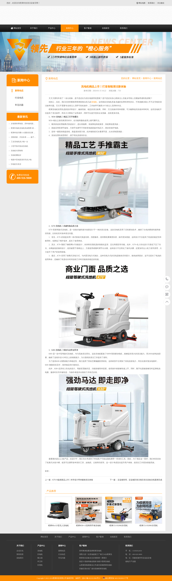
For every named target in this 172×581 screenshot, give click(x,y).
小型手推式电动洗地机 (19, 146)
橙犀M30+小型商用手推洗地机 (88, 526)
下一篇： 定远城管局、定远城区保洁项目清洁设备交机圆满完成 (136, 480)
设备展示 (20, 558)
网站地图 (142, 3)
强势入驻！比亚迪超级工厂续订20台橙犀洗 (95, 554)
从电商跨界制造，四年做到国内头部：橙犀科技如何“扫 (32, 124)
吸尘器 (40, 558)
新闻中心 (69, 28)
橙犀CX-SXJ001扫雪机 (148, 526)
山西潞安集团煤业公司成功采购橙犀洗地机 (95, 565)
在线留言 (105, 28)
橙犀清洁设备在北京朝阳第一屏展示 (93, 558)
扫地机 (40, 554)
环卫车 (40, 561)
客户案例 (87, 28)
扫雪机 (40, 565)
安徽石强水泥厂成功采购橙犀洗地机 (93, 569)
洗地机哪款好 (16, 155)
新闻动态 (19, 90)
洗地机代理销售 (17, 151)
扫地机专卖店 (16, 164)
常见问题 (19, 105)
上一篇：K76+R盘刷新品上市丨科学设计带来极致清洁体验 (69, 480)
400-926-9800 (167, 279)
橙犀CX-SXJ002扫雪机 (118, 526)
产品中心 (51, 28)
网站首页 (17, 28)
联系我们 (151, 3)
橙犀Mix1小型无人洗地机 (58, 526)
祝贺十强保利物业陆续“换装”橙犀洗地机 (94, 561)
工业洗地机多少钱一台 (19, 142)
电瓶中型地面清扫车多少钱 (21, 160)
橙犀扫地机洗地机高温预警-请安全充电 (26, 128)
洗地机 (94, 102)
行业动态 (19, 98)
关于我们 (33, 28)
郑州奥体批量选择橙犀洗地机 (90, 551)
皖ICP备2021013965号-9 (91, 578)
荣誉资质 (20, 554)
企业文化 (20, 551)
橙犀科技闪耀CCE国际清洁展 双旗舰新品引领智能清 (31, 133)
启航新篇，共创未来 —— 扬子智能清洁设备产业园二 (31, 137)
